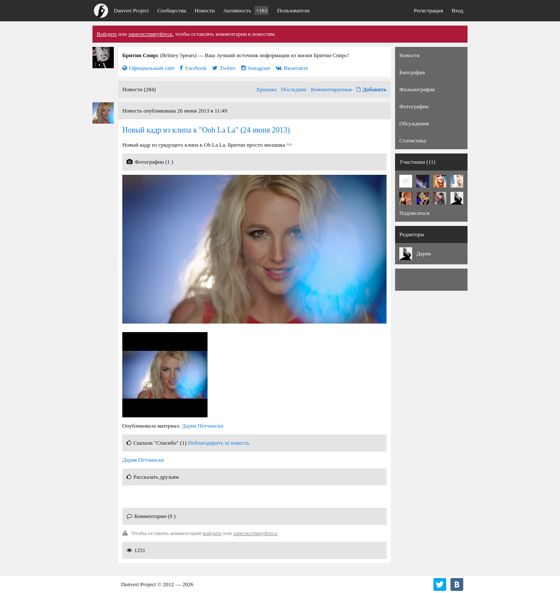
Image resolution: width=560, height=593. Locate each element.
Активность (246, 10)
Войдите (107, 34)
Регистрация (428, 10)
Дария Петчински (203, 425)
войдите (212, 533)
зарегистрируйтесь (150, 34)
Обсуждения (414, 123)
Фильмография (417, 89)
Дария (423, 253)
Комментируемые (331, 89)
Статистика (412, 140)
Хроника (266, 89)
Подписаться (414, 213)
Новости (205, 10)
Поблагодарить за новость (218, 443)
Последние (293, 89)
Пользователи (293, 10)
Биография (412, 72)
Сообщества (171, 10)
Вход (457, 10)
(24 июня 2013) (206, 130)
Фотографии (414, 106)
